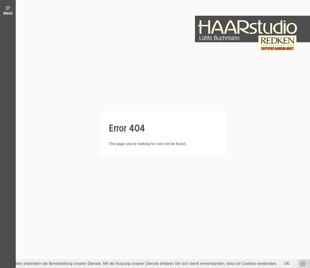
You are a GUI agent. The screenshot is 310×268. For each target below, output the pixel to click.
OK (286, 263)
